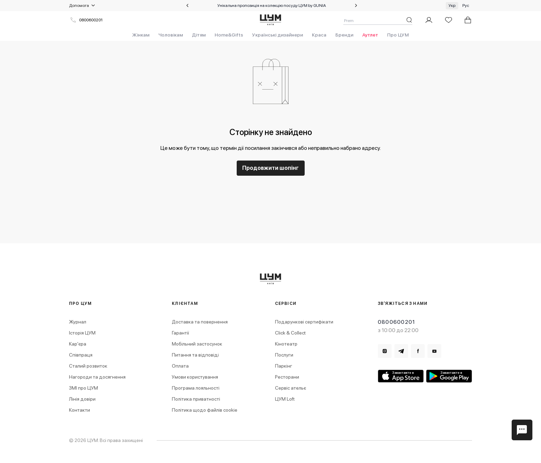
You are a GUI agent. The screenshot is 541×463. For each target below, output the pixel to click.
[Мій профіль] (428, 20)
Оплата (180, 366)
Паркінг (283, 366)
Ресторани (287, 377)
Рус (465, 5)
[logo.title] (270, 279)
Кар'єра (77, 344)
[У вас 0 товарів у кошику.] (468, 20)
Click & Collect (290, 333)
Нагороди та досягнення (97, 377)
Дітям (199, 35)
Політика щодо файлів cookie (204, 410)
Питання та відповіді (195, 355)
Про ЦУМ (398, 35)
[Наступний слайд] (356, 5)
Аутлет (370, 35)
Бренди (344, 35)
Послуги (284, 355)
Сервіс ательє (290, 388)
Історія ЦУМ (82, 333)
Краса (319, 35)
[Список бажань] (448, 20)
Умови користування (195, 377)
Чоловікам (170, 35)
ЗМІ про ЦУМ (83, 388)
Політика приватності (196, 399)
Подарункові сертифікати (304, 322)
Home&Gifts (229, 35)
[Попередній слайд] (187, 5)
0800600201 (86, 20)
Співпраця (80, 355)
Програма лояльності (195, 388)
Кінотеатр (286, 344)
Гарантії (180, 333)
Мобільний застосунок (197, 344)
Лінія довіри (82, 399)
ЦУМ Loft (285, 399)
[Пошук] (409, 20)
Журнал (77, 322)
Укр (452, 5)
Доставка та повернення (200, 322)
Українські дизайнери (277, 35)
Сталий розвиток (88, 366)
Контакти (79, 410)
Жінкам (140, 35)
